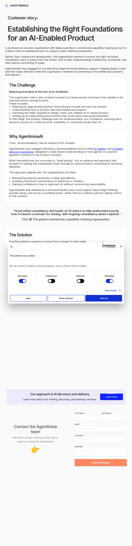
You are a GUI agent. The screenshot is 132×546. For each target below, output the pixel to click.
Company (79, 435)
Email (77, 424)
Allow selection (66, 298)
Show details (111, 290)
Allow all (104, 298)
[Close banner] (121, 246)
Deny (28, 298)
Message (79, 446)
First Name (80, 413)
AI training (100, 148)
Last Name (106, 413)
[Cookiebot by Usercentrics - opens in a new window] (104, 246)
